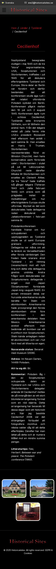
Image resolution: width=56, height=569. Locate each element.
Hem (14, 28)
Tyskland (36, 28)
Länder (24, 28)
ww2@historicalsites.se (38, 2)
